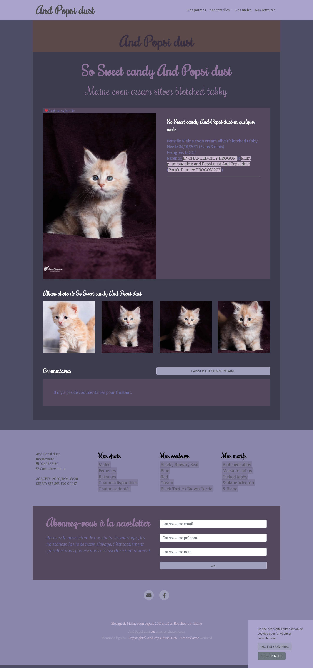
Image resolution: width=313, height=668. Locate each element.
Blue (164, 473)
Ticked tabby (234, 479)
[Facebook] (164, 598)
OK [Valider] (213, 569)
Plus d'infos (271, 656)
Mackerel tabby (236, 473)
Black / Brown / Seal (179, 467)
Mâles (103, 467)
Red (163, 479)
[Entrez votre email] (213, 527)
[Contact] (148, 598)
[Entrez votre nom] (213, 555)
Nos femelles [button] (220, 12)
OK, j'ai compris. (274, 646)
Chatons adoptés (114, 491)
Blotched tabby (236, 467)
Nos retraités (265, 12)
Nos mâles (243, 12)
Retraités (106, 479)
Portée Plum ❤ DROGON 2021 (194, 172)
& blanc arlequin (237, 485)
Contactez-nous (50, 472)
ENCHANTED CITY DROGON (210, 161)
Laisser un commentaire (213, 374)
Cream (166, 485)
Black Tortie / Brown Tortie (185, 491)
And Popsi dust (71, 11)
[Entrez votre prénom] (213, 541)
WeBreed (206, 641)
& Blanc (229, 491)
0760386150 (49, 467)
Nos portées (196, 12)
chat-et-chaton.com (170, 635)
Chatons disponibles (117, 485)
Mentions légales (113, 641)
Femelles (106, 473)
